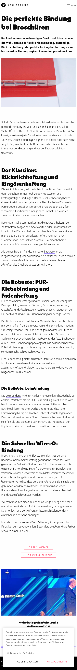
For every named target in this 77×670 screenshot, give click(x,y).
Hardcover (17, 338)
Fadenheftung (15, 359)
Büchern (36, 305)
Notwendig (14, 653)
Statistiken (29, 653)
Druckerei (49, 251)
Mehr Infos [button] (31, 645)
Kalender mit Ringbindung (44, 502)
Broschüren (55, 189)
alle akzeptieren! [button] (57, 661)
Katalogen (62, 305)
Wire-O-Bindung (40, 522)
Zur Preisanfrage (38, 547)
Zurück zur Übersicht (37, 555)
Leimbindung (13, 395)
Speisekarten (38, 227)
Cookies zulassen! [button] (27, 661)
